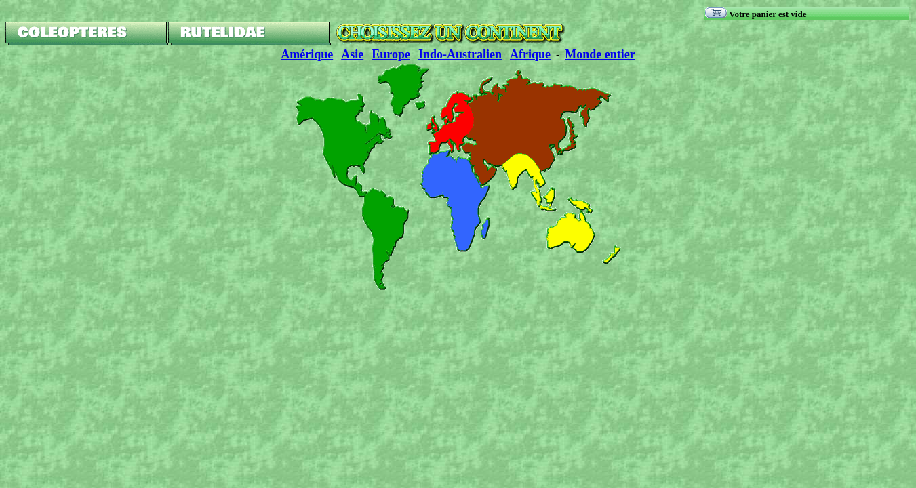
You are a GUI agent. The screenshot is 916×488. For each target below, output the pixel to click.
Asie (352, 54)
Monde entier (600, 54)
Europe (391, 54)
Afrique (530, 54)
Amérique (307, 54)
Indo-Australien (460, 54)
